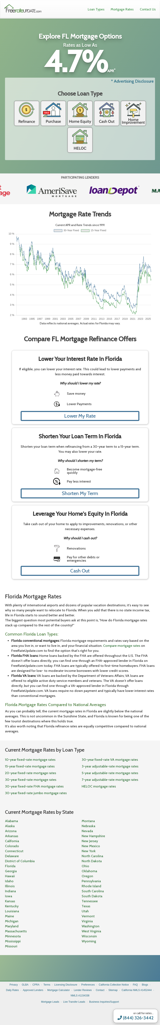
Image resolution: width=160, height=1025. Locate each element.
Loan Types (96, 9)
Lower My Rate (80, 416)
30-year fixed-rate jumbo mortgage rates (36, 793)
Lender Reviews (83, 990)
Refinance (27, 113)
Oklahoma (89, 871)
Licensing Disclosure (65, 984)
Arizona (10, 831)
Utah (85, 911)
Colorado (12, 846)
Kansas (10, 901)
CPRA (35, 984)
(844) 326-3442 (136, 1017)
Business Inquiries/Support (104, 1001)
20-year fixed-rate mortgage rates (30, 773)
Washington (90, 926)
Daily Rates (12, 990)
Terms (47, 984)
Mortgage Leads (50, 1001)
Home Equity (80, 113)
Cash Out (106, 113)
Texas (86, 906)
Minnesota (13, 936)
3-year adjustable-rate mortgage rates (110, 766)
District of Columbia (20, 861)
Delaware (12, 856)
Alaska (10, 826)
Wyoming (89, 941)
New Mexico (91, 846)
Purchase (53, 113)
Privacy (14, 984)
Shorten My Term (80, 493)
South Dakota (92, 896)
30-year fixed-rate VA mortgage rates (110, 760)
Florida (10, 866)
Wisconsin (89, 936)
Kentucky (12, 906)
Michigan (11, 921)
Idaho (9, 881)
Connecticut (14, 851)
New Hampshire (93, 836)
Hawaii (10, 876)
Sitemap (113, 990)
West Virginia (91, 931)
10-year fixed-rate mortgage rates (30, 760)
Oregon (87, 876)
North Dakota (92, 861)
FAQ (135, 984)
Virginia (87, 921)
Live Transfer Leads (74, 1001)
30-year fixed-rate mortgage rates (30, 780)
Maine (9, 916)
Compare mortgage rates (121, 646)
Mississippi (13, 941)
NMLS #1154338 (80, 995)
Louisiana (12, 911)
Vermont (88, 916)
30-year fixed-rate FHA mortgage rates (34, 786)
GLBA (25, 984)
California (12, 841)
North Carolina (92, 856)
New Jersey (90, 841)
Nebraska (88, 826)
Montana (88, 821)
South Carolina (93, 891)
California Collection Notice (114, 984)
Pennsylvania (91, 881)
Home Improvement (133, 113)
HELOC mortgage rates (99, 786)
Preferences (88, 984)
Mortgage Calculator (58, 990)
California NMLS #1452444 (137, 990)
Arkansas (11, 836)
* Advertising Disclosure (132, 81)
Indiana (10, 891)
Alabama (11, 821)
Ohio (85, 866)
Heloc (80, 140)
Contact (100, 990)
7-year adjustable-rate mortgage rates (110, 780)
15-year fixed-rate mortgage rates (30, 766)
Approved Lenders (33, 990)
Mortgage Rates (122, 9)
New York (89, 851)
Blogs (145, 984)
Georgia (11, 871)
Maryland (12, 926)
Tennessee (90, 901)
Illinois (10, 886)
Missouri (11, 946)
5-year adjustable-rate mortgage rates (110, 773)
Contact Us (148, 9)
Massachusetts (16, 931)
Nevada (87, 831)
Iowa (8, 896)
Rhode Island (91, 886)
